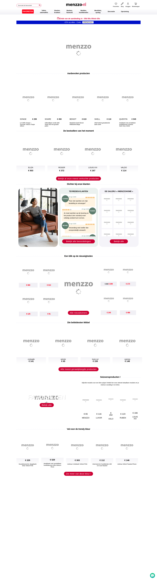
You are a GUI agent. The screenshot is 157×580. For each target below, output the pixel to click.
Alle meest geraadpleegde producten (78, 369)
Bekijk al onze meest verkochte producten (78, 178)
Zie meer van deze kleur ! (78, 474)
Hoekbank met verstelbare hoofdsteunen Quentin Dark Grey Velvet (127, 124)
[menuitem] (28, 12)
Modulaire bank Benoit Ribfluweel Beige (77, 123)
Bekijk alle (119, 241)
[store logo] (76, 5)
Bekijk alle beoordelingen (78, 241)
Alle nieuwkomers (78, 313)
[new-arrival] (78, 286)
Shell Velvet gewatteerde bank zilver (102, 123)
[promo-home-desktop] (78, 48)
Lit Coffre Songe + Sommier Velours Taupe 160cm (27, 124)
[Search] (39, 5)
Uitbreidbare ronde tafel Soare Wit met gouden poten (52, 124)
